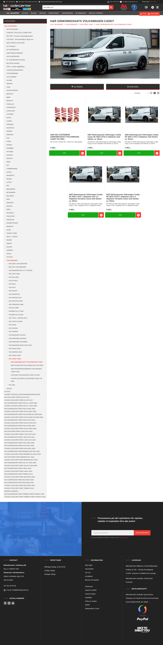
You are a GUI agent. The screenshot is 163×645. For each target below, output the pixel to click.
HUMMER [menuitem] (10, 148)
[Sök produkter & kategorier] (75, 7)
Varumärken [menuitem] (67, 14)
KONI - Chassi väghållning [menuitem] (15, 66)
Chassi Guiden (90, 594)
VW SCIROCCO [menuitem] (14, 294)
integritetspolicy (124, 537)
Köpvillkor (88, 597)
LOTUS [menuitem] (9, 182)
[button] (152, 7)
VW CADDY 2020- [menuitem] (15, 359)
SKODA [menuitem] (9, 240)
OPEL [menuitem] (9, 209)
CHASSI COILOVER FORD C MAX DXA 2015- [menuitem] (20, 440)
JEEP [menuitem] (8, 162)
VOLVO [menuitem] (9, 388)
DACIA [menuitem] (9, 117)
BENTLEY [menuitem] (10, 94)
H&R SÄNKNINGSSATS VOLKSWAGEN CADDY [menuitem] (27, 362)
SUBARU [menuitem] (10, 250)
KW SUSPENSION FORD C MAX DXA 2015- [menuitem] (19, 437)
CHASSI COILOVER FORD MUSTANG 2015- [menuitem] (19, 485)
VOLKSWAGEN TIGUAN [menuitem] (17, 335)
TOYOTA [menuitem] (10, 257)
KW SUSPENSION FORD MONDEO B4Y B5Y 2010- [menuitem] (22, 451)
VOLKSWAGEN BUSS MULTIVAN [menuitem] (20, 345)
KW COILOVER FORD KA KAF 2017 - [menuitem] (17, 397)
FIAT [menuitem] (8, 138)
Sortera (134, 87)
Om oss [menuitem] (42, 14)
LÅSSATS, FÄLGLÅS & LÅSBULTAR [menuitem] (19, 32)
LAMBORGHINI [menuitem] (12, 168)
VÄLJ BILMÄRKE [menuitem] (12, 14)
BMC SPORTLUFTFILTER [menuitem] (15, 43)
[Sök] (111, 7)
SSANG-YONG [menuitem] (12, 233)
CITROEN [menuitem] (10, 114)
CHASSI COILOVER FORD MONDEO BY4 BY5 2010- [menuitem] (22, 454)
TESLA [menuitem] (9, 253)
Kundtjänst (89, 576)
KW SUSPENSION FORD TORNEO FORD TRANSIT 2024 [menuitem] (24, 494)
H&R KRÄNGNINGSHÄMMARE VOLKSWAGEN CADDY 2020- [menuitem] (26, 370)
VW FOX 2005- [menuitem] (14, 277)
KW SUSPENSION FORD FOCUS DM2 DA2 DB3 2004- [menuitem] (23, 414)
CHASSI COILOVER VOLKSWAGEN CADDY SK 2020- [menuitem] (26, 380)
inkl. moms (153, 1)
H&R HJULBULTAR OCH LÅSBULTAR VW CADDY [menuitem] (27, 365)
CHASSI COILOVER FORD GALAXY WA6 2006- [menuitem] (20, 465)
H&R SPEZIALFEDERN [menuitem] (15, 53)
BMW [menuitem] (8, 97)
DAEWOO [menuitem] (10, 124)
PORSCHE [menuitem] (10, 219)
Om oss (88, 572)
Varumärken (89, 569)
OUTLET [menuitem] (25, 14)
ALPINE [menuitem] (9, 80)
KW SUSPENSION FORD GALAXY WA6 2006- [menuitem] (20, 463)
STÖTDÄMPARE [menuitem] (12, 73)
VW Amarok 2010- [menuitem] (15, 348)
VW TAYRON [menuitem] (13, 328)
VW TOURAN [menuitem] (13, 331)
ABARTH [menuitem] (10, 83)
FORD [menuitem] (9, 141)
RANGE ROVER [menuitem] (12, 223)
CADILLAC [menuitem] (10, 104)
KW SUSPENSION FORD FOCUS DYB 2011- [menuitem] (20, 420)
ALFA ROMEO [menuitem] (11, 77)
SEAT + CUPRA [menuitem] (12, 236)
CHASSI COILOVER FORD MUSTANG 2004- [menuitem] (19, 477)
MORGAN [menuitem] (10, 202)
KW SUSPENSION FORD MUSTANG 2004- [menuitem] (19, 480)
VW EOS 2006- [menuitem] (14, 308)
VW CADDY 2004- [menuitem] (15, 355)
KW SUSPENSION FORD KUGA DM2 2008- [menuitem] (19, 443)
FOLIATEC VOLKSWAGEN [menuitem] (18, 263)
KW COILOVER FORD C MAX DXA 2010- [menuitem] (18, 431)
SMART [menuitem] (9, 243)
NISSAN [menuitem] (9, 206)
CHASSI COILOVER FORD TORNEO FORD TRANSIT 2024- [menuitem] (25, 497)
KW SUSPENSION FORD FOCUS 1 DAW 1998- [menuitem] (20, 403)
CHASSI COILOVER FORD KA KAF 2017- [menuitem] (18, 400)
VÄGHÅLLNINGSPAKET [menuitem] (15, 70)
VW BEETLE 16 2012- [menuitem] (16, 314)
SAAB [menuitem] (9, 230)
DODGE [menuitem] (9, 131)
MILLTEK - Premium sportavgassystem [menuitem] (20, 36)
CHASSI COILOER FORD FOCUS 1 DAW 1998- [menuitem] (20, 406)
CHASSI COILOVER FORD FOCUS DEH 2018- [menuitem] (20, 428)
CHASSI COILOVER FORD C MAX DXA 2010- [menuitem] (20, 434)
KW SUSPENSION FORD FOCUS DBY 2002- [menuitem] (19, 409)
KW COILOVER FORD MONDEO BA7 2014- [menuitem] (19, 457)
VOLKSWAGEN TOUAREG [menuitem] (18, 342)
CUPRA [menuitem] (9, 121)
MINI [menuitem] (8, 199)
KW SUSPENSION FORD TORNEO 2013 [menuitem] (18, 474)
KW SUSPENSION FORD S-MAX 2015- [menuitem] (17, 468)
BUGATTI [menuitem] (10, 100)
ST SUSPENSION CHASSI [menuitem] (16, 60)
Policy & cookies (91, 601)
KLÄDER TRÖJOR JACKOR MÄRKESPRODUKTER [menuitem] (22, 394)
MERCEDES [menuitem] (11, 189)
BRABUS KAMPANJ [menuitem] (11, 491)
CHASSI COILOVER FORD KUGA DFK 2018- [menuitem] (19, 448)
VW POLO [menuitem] (12, 284)
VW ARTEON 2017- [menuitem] (15, 297)
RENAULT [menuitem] (10, 226)
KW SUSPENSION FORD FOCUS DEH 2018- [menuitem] (20, 426)
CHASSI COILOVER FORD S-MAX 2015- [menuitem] (18, 471)
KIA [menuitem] (8, 165)
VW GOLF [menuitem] (12, 287)
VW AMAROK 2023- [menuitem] (15, 352)
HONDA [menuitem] (9, 145)
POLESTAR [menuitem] (11, 216)
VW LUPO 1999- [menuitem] (14, 274)
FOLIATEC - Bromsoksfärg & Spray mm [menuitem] (20, 39)
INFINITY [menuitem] (10, 158)
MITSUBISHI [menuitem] (11, 192)
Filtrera (78, 87)
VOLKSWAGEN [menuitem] (12, 260)
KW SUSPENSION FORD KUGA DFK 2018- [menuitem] (19, 445)
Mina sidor (88, 565)
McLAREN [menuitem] (10, 196)
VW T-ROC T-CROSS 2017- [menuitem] (18, 318)
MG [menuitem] (8, 185)
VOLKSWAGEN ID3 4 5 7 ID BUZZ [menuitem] (20, 270)
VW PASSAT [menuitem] (13, 291)
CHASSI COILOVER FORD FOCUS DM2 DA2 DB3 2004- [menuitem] (24, 417)
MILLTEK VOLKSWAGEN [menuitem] (17, 267)
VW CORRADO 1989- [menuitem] (16, 304)
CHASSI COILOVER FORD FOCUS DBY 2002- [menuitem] (20, 411)
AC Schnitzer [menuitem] (11, 46)
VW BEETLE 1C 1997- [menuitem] (16, 311)
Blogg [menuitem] (34, 14)
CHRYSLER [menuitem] (11, 111)
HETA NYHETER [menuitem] (12, 29)
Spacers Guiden (91, 590)
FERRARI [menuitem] (10, 134)
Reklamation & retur (92, 608)
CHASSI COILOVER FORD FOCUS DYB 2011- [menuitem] (20, 423)
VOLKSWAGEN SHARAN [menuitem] (17, 338)
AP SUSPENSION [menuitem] (13, 49)
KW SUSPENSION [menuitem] (13, 56)
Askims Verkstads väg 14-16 (14, 576)
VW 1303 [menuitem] (12, 385)
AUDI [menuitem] (8, 87)
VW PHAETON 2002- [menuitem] (16, 301)
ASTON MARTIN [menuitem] (12, 90)
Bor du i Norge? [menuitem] (96, 14)
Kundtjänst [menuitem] (54, 14)
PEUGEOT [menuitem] (10, 213)
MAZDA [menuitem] (9, 179)
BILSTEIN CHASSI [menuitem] (13, 63)
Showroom (89, 586)
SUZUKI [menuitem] (9, 247)
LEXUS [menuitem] (9, 172)
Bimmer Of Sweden (92, 580)
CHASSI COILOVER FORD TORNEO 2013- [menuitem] (19, 488)
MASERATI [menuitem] (10, 175)
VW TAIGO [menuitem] (12, 325)
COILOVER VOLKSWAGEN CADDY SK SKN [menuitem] (25, 375)
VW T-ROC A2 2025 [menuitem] (15, 321)
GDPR (87, 605)
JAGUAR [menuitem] (10, 155)
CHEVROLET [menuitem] (11, 107)
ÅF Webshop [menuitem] (81, 14)
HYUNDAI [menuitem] (10, 151)
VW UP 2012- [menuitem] (13, 280)
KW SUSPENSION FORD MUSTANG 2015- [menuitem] (19, 482)
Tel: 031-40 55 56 (10, 586)
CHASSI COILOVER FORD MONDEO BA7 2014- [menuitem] (21, 460)
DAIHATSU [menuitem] (10, 128)
